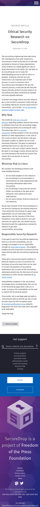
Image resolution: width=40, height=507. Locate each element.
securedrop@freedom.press (14, 304)
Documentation (20, 356)
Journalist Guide (20, 358)
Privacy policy (20, 473)
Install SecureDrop (20, 364)
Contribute (20, 390)
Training (20, 369)
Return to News (10, 324)
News (20, 478)
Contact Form (20, 476)
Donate (20, 380)
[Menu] (36, 3)
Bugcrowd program (18, 247)
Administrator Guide (20, 361)
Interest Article (20, 26)
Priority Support (20, 353)
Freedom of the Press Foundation (23, 452)
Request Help (20, 366)
